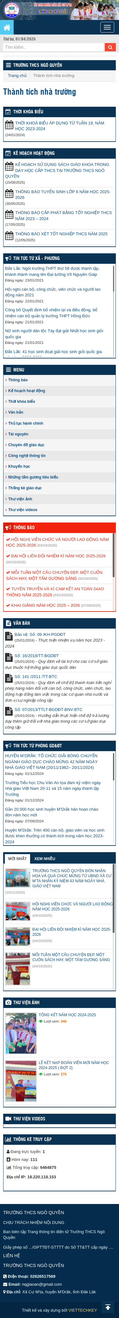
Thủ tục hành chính (25, 423)
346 (63, 1021)
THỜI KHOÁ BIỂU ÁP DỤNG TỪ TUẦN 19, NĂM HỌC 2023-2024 (59, 126)
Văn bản (15, 412)
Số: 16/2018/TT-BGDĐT (37, 655)
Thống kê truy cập (32, 1139)
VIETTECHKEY (83, 1310)
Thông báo (18, 380)
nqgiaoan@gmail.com (42, 1284)
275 (63, 1074)
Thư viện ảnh (20, 499)
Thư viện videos (22, 510)
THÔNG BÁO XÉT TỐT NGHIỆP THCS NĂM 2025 (61, 233)
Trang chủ (17, 75)
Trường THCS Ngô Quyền (37, 65)
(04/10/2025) (47, 545)
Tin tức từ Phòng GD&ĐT (37, 746)
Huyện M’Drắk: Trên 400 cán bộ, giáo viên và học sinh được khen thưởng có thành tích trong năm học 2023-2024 (54, 836)
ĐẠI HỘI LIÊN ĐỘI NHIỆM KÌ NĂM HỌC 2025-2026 (56, 556)
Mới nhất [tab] (17, 859)
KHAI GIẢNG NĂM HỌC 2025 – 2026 (43, 605)
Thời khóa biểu (21, 401)
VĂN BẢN (21, 623)
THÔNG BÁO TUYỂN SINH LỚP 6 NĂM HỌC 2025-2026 (62, 194)
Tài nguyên (18, 434)
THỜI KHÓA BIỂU (28, 112)
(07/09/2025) (91, 605)
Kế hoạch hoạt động (34, 153)
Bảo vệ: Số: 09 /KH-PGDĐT (40, 634)
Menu (18, 370)
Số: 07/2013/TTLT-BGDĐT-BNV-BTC (49, 709)
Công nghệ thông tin (27, 455)
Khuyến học (19, 466)
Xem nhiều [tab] (44, 859)
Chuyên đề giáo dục (26, 445)
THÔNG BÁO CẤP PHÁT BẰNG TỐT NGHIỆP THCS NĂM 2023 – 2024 (63, 215)
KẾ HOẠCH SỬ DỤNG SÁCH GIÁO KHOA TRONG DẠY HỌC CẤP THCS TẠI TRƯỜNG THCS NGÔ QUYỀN (57, 170)
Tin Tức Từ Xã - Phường (36, 259)
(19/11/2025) (15, 892)
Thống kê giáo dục (25, 488)
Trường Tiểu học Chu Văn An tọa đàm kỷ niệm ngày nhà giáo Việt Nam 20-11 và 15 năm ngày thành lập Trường (53, 788)
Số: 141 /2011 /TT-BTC (36, 676)
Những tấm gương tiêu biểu (33, 477)
